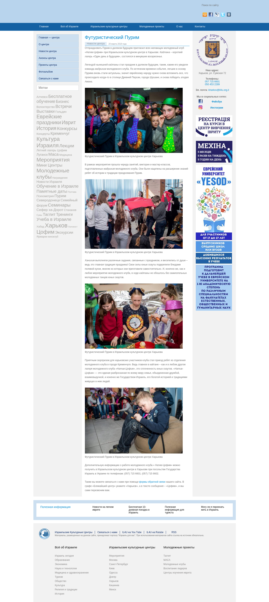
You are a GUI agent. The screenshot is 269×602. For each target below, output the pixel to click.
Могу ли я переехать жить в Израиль (212, 508)
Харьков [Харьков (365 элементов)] (56, 225)
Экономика (61, 564)
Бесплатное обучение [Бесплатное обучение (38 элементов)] (54, 99)
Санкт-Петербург (118, 564)
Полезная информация (55, 507)
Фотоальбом (46, 71)
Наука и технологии (66, 568)
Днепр (112, 576)
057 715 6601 (212, 81)
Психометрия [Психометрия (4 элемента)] (45, 196)
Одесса (113, 572)
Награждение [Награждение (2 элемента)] (60, 177)
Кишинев (114, 585)
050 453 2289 (212, 84)
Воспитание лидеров (175, 568)
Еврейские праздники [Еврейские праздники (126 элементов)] (49, 119)
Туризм (59, 576)
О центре (44, 44)
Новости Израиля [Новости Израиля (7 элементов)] (49, 181)
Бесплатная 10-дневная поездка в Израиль (139, 510)
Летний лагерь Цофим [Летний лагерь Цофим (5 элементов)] (52, 150)
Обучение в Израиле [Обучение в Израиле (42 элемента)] (58, 186)
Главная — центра (49, 37)
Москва (113, 560)
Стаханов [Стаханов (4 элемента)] (70, 210)
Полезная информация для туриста (174, 510)
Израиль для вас (76, 11)
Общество (60, 581)
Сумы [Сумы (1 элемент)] (39, 215)
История (59, 593)
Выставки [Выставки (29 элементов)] (46, 111)
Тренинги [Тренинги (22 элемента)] (64, 214)
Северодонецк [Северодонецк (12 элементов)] (48, 200)
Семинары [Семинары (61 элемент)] (59, 205)
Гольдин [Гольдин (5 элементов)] (61, 111)
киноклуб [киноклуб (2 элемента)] (53, 236)
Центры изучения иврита (178, 572)
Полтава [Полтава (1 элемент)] (72, 192)
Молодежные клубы (175, 564)
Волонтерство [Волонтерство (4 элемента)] (46, 107)
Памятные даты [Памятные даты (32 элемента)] (52, 191)
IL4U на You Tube (132, 532)
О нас (179, 26)
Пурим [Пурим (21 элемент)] (60, 196)
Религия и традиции (66, 589)
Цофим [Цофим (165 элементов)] (46, 232)
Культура (60, 585)
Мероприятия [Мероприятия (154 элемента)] (53, 160)
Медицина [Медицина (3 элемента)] (65, 154)
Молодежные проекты (151, 26)
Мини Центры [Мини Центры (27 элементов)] (49, 165)
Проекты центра (48, 64)
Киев (112, 568)
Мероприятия (116, 555)
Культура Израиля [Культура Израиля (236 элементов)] (48, 142)
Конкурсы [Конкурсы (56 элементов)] (67, 128)
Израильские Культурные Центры (74, 532)
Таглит (167, 555)
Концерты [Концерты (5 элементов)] (43, 133)
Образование (62, 560)
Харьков (114, 581)
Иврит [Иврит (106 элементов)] (69, 122)
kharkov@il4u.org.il (218, 90)
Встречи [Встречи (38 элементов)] (64, 106)
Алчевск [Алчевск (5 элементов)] (42, 96)
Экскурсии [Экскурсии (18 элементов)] (64, 232)
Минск (112, 589)
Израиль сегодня (64, 555)
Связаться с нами (49, 78)
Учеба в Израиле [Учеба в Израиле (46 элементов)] (54, 219)
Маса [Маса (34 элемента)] (53, 154)
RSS (173, 532)
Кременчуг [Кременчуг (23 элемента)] (60, 133)
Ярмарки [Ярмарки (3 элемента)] (42, 236)
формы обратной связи (152, 481)
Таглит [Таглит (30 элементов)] (49, 214)
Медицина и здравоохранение (72, 572)
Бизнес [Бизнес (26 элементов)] (62, 101)
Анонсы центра (47, 58)
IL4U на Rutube (154, 532)
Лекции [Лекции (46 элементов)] (66, 145)
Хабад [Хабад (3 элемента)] (40, 226)
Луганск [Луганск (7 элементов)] (42, 154)
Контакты (200, 26)
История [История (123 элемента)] (47, 128)
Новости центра (48, 51)
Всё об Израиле (69, 26)
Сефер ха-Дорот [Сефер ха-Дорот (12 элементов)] (50, 210)
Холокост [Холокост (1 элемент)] (72, 226)
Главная (44, 26)
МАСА (167, 560)
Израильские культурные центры (109, 26)
